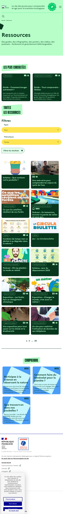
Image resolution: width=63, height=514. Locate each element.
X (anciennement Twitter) (10, 465)
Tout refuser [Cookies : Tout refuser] (13, 504)
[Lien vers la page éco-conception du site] (52, 7)
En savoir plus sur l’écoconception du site (15, 458)
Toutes (31, 142)
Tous (31, 130)
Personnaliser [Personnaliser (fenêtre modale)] (10, 499)
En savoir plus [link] (14, 510)
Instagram (5, 471)
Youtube (4, 468)
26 (35, 340)
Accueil (3, 20)
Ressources (9, 20)
